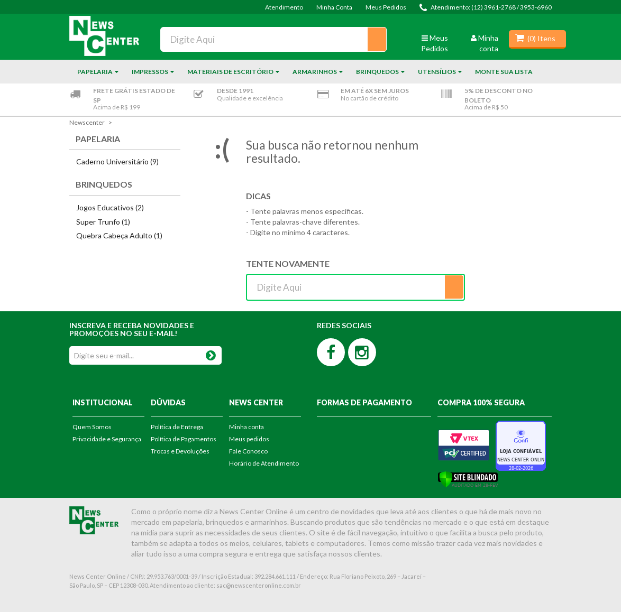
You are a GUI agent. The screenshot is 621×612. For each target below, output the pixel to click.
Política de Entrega (177, 427)
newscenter (87, 122)
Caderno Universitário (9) (117, 161)
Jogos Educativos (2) (110, 207)
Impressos (150, 72)
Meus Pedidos (386, 7)
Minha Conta (334, 7)
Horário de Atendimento (264, 463)
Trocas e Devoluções (180, 451)
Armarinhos (315, 72)
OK (210, 353)
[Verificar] (467, 478)
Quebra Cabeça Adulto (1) (119, 235)
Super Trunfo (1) (103, 221)
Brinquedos (377, 72)
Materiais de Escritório (230, 72)
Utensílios (437, 72)
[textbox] (273, 39)
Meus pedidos (249, 439)
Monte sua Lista (504, 72)
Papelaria (95, 72)
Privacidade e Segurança (106, 439)
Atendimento (284, 7)
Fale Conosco (248, 451)
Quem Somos (92, 427)
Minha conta (246, 427)
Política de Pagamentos (183, 439)
